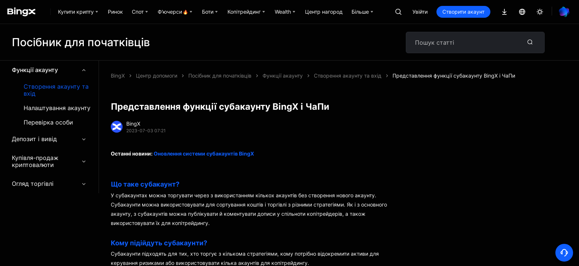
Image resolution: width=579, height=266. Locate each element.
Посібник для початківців (219, 75)
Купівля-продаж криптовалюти (49, 161)
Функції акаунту (49, 70)
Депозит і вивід (49, 139)
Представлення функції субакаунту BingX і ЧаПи (454, 75)
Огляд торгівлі (49, 183)
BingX (118, 75)
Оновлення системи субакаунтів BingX (204, 153)
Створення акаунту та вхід (56, 90)
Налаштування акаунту (57, 108)
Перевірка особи (48, 122)
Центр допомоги (156, 75)
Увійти (420, 11)
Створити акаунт (463, 11)
